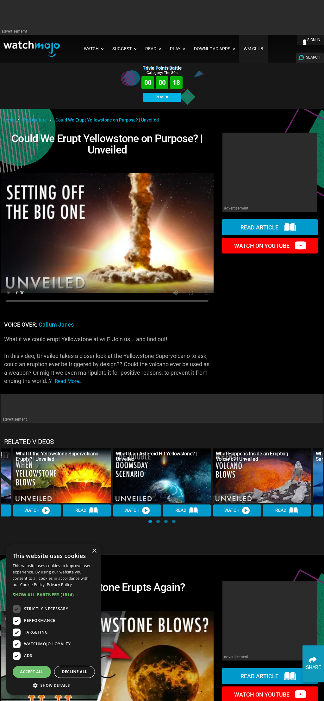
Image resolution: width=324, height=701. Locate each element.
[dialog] (53, 619)
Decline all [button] (74, 671)
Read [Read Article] (86, 510)
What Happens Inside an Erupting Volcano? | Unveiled (252, 456)
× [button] (94, 551)
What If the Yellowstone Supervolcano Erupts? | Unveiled (57, 456)
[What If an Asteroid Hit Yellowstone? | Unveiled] (162, 475)
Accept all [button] (32, 671)
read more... (69, 381)
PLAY (162, 97)
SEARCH (313, 57)
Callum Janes (56, 325)
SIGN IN (314, 40)
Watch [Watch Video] (37, 510)
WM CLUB (253, 49)
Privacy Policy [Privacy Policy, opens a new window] (59, 584)
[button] (150, 521)
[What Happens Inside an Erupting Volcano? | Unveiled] (262, 475)
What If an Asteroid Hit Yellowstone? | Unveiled (156, 456)
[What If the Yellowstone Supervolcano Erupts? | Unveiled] (62, 475)
